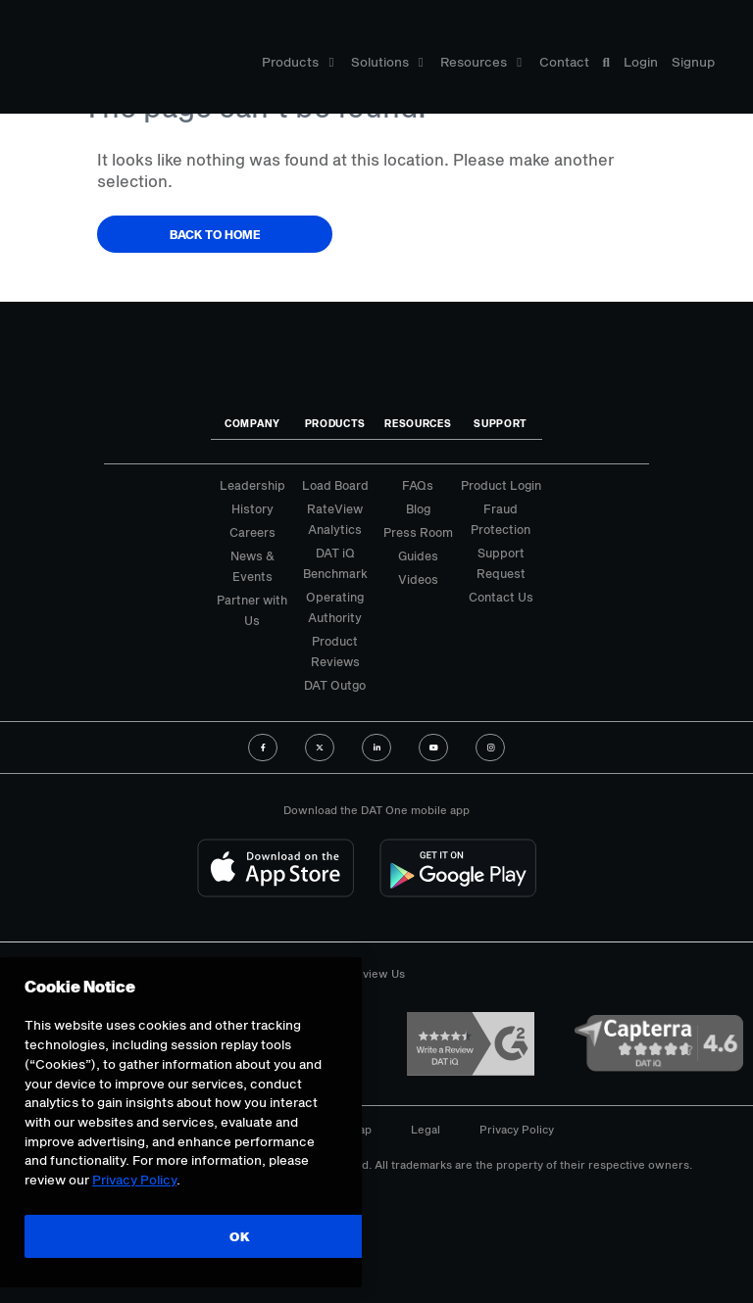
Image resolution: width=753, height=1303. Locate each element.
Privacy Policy (516, 1129)
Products (297, 62)
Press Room (418, 532)
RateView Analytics (335, 519)
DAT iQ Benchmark (335, 563)
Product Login (501, 485)
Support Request (501, 563)
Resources (481, 62)
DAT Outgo (335, 685)
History (252, 508)
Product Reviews (335, 651)
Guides (418, 555)
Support (500, 423)
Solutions (387, 62)
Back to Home (215, 234)
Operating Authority (335, 607)
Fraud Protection (500, 519)
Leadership (252, 485)
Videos (418, 579)
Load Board (335, 485)
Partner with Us (252, 610)
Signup (693, 62)
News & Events (252, 566)
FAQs (417, 485)
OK (239, 1236)
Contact (564, 62)
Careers (252, 532)
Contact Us (501, 596)
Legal (425, 1129)
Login (641, 62)
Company (252, 423)
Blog (418, 508)
